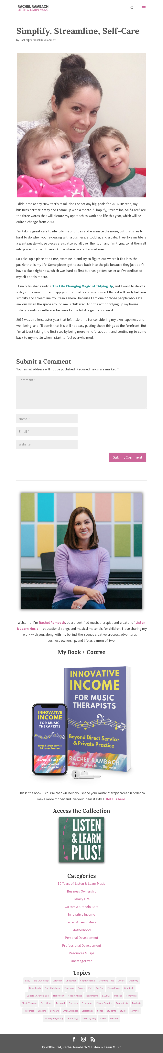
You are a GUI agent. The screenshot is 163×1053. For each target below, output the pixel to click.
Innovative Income (81, 914)
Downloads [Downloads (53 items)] (35, 988)
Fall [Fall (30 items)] (90, 988)
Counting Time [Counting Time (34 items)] (106, 980)
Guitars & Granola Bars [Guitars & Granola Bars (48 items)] (38, 995)
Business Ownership (81, 891)
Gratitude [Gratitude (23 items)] (129, 988)
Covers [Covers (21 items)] (121, 980)
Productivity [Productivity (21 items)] (122, 1003)
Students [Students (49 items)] (111, 1010)
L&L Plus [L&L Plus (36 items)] (106, 995)
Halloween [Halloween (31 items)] (58, 995)
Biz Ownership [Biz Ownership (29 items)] (41, 980)
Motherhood (81, 930)
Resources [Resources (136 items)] (29, 1010)
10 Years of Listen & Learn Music (81, 883)
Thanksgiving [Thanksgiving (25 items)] (89, 1018)
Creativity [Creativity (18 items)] (133, 980)
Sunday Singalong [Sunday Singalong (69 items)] (53, 1018)
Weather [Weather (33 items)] (114, 1018)
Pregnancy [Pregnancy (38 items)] (87, 1003)
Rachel (24, 40)
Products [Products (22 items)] (136, 1003)
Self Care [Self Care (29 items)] (54, 1010)
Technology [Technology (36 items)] (72, 1018)
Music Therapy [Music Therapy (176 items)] (29, 1003)
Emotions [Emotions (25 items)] (69, 988)
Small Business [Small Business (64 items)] (70, 1010)
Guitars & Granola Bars (81, 906)
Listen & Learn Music (81, 922)
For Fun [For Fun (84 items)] (99, 988)
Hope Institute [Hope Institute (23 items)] (75, 995)
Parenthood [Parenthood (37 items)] (46, 1003)
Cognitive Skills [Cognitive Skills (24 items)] (87, 980)
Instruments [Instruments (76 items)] (92, 995)
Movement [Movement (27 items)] (131, 995)
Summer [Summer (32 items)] (134, 1010)
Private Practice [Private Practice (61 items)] (104, 1003)
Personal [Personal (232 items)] (60, 1003)
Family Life (82, 899)
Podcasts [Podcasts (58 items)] (73, 1003)
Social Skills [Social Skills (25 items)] (87, 1010)
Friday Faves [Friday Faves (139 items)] (113, 988)
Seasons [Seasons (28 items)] (42, 1010)
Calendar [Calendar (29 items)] (57, 980)
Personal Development (42, 40)
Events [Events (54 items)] (81, 988)
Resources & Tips (81, 953)
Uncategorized (81, 961)
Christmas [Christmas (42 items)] (71, 980)
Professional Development (81, 945)
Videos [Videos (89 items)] (103, 1018)
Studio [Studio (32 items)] (123, 1010)
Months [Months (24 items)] (118, 995)
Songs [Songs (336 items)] (100, 1010)
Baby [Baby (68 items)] (27, 980)
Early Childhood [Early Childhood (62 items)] (52, 988)
